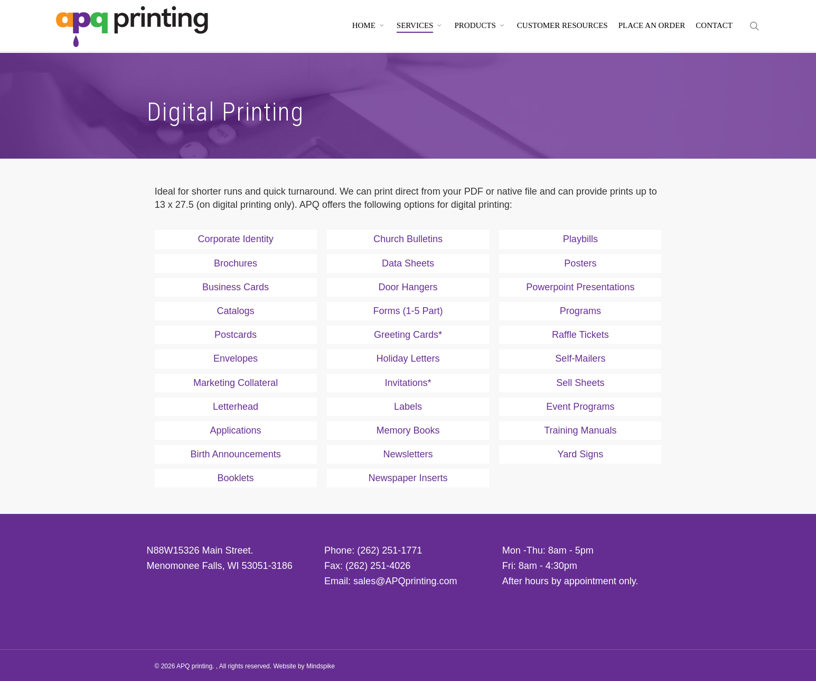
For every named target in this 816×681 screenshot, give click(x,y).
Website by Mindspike (304, 666)
